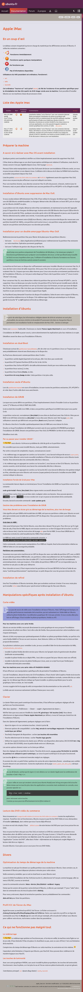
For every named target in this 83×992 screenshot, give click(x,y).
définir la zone (35, 825)
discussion (59, 126)
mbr (41, 531)
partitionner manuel (16, 387)
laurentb (8, 85)
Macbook (49, 165)
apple (72, 17)
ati (71, 686)
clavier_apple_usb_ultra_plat (63, 764)
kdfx (6, 81)
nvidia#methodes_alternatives (14, 648)
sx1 (6, 78)
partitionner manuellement (29, 349)
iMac (77, 17)
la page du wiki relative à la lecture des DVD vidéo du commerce (40, 816)
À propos (42, 11)
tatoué (35, 88)
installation (15, 329)
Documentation (18, 11)
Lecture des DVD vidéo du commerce (27, 177)
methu (40, 971)
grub (68, 418)
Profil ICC (47, 177)
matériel (65, 17)
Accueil (4, 11)
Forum (32, 11)
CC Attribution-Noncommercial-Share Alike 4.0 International (67, 987)
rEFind (15, 586)
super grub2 (75, 454)
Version (75, 110)
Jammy (58, 17)
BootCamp (18, 241)
